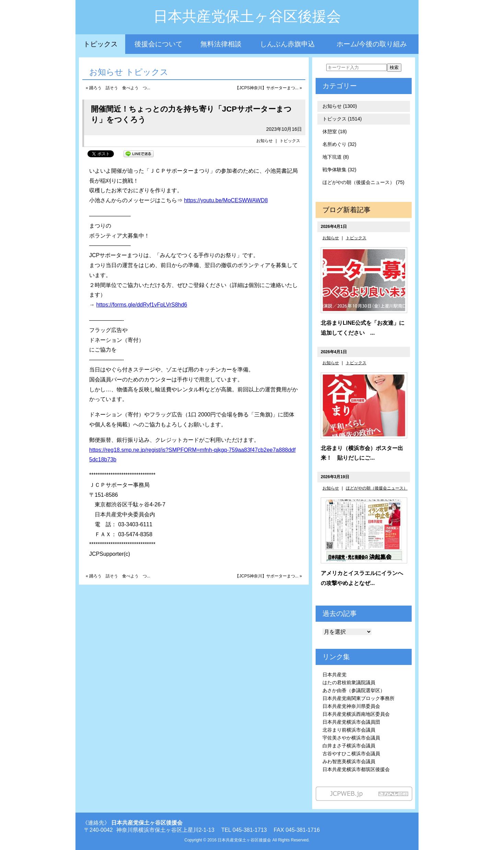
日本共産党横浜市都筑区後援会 (356, 769)
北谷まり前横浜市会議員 (348, 730)
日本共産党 (334, 674)
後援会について (158, 44)
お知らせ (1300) (339, 106)
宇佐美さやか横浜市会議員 (351, 737)
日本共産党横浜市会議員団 (351, 722)
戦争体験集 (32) (339, 169)
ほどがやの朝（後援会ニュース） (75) (363, 182)
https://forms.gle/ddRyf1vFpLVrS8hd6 (141, 305)
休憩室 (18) (334, 131)
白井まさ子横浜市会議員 (348, 745)
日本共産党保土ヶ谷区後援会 (247, 16)
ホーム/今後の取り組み (372, 44)
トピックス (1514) (342, 119)
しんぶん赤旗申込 (287, 44)
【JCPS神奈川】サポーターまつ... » (268, 87)
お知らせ (264, 140)
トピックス (100, 44)
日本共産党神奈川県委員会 (351, 706)
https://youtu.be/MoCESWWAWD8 (226, 200)
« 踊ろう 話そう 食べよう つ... (118, 87)
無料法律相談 (221, 44)
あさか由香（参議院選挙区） (353, 690)
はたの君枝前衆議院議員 (348, 682)
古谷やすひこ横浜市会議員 (351, 753)
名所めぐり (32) (339, 144)
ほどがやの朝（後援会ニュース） (377, 488)
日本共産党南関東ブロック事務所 (358, 698)
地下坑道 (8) (335, 157)
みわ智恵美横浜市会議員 (348, 761)
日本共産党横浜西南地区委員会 (356, 714)
